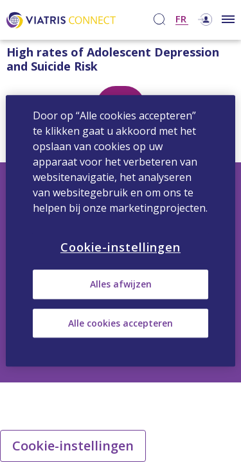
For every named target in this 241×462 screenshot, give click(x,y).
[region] (120, 230)
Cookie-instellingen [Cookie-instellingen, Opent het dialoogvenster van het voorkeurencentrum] (120, 247)
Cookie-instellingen (73, 445)
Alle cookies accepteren (120, 323)
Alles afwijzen (121, 284)
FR (180, 19)
